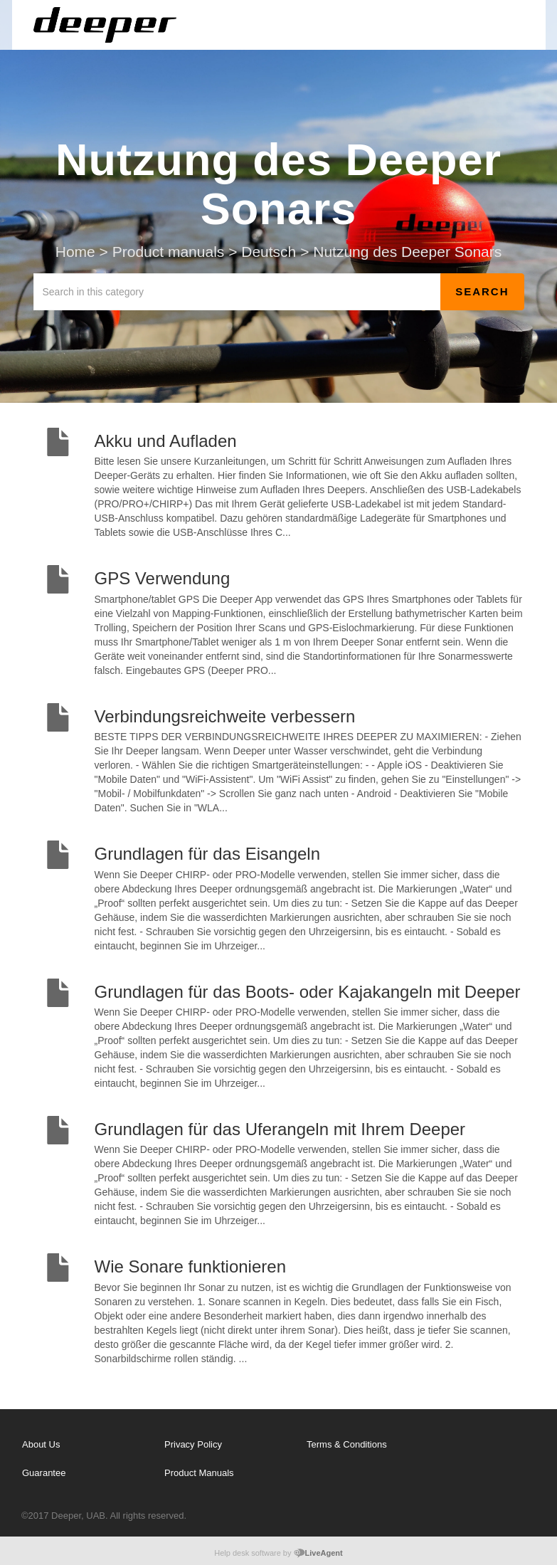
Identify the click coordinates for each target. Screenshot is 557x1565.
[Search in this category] (237, 291)
